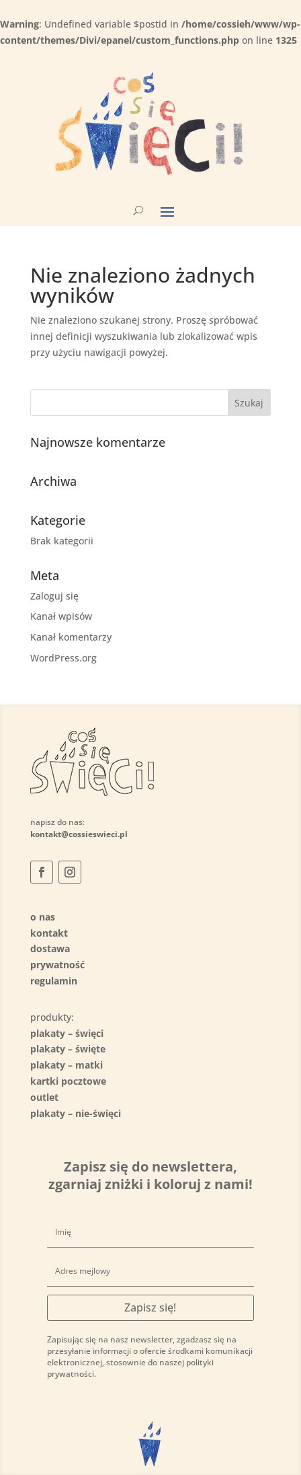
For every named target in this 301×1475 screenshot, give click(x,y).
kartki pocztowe (68, 1081)
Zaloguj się (54, 595)
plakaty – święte (67, 1048)
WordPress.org (63, 657)
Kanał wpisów (61, 616)
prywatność (57, 964)
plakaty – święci (66, 1033)
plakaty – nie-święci (75, 1113)
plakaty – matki (66, 1064)
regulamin (53, 980)
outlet (44, 1097)
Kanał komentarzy (71, 637)
